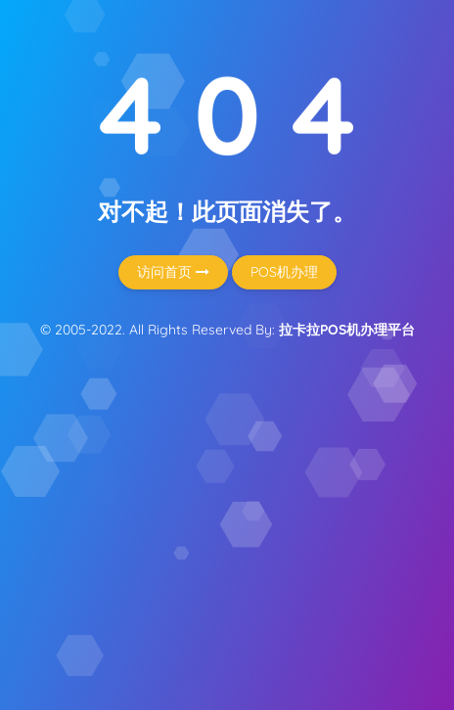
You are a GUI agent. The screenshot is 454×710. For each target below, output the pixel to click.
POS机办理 (284, 272)
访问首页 (173, 272)
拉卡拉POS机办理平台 (347, 329)
